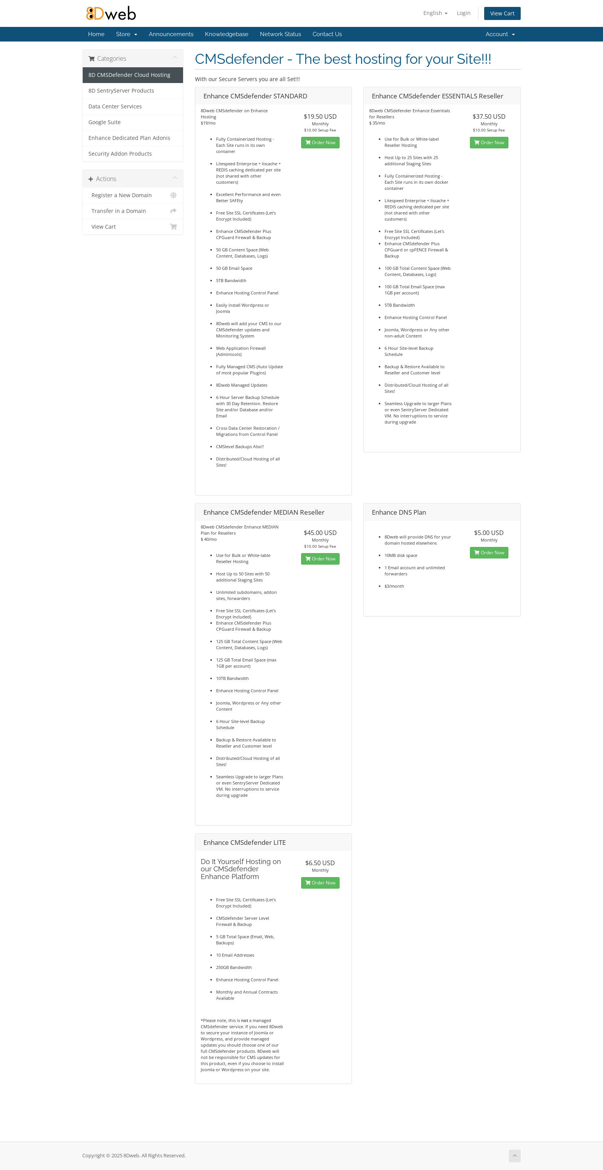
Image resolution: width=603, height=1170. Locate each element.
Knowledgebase (226, 34)
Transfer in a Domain (132, 211)
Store (126, 34)
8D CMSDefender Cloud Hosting (129, 74)
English (435, 13)
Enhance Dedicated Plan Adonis (129, 138)
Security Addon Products (120, 153)
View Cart (502, 13)
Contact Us (327, 34)
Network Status (280, 34)
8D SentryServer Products (121, 90)
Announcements (171, 34)
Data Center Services (115, 106)
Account (500, 34)
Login (464, 13)
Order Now (320, 142)
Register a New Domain (132, 195)
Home (96, 34)
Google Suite (104, 122)
